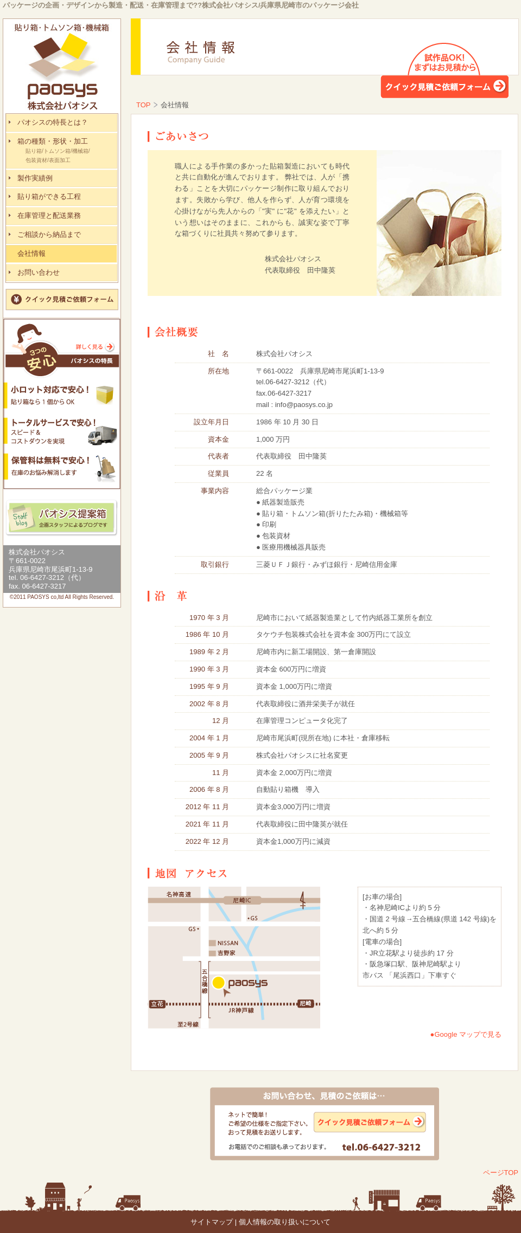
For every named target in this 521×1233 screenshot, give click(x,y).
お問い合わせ (38, 272)
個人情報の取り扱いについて (285, 1222)
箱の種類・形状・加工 (67, 151)
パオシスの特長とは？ (52, 122)
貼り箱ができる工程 (49, 196)
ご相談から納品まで (49, 234)
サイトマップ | (213, 1222)
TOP (143, 105)
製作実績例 (35, 178)
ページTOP (501, 1173)
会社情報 (31, 253)
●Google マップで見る (465, 1034)
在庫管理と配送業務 (49, 215)
